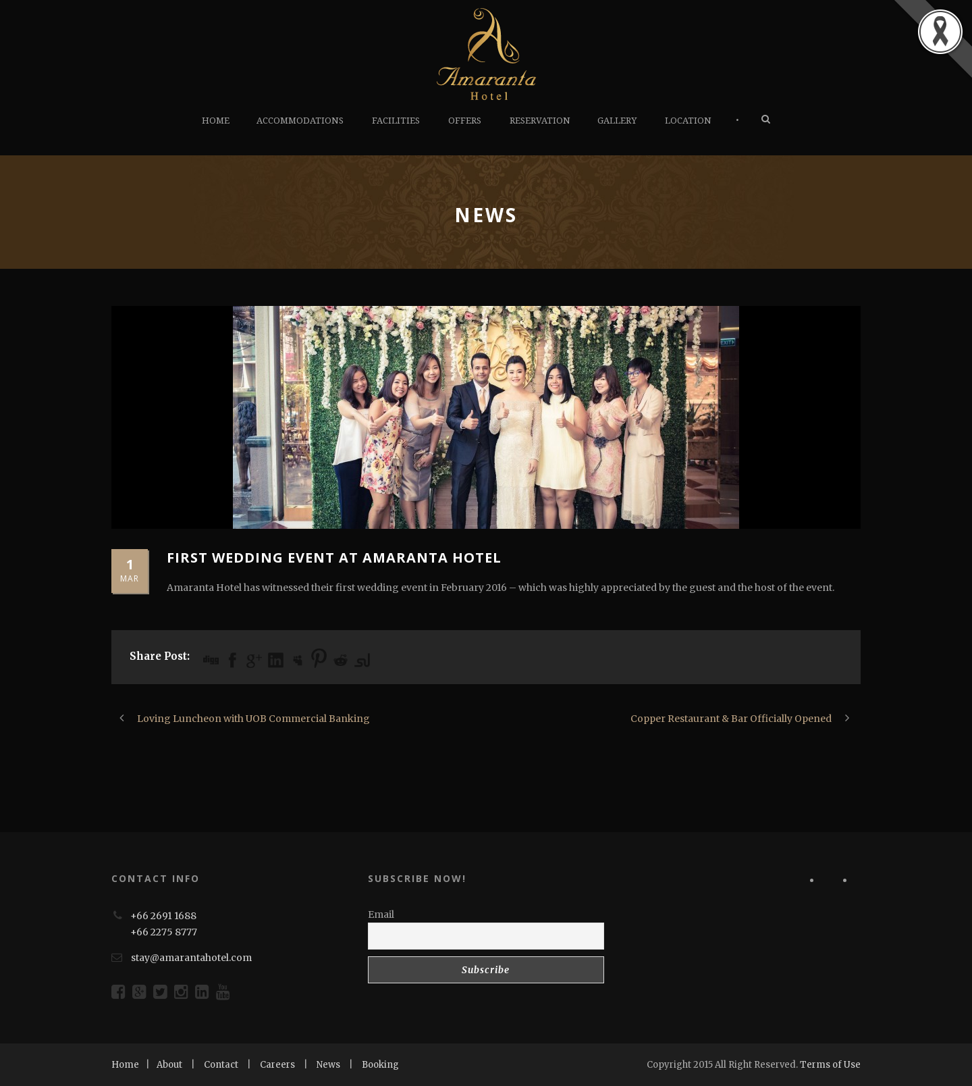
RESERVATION (540, 120)
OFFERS (464, 120)
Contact (221, 1064)
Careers (277, 1064)
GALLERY (617, 120)
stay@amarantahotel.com (191, 958)
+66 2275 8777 (163, 932)
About (169, 1064)
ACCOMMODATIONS (300, 120)
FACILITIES (396, 120)
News (328, 1064)
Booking (380, 1064)
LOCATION (688, 120)
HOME (216, 120)
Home (125, 1064)
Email (381, 914)
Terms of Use (830, 1064)
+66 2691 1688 (163, 916)
